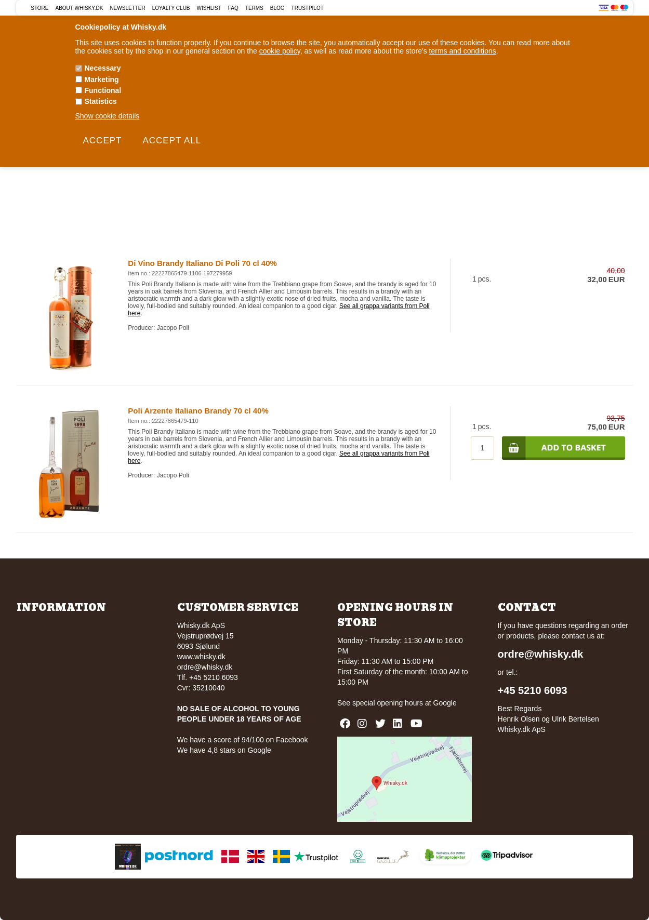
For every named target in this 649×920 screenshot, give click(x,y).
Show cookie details (107, 116)
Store (39, 8)
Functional (103, 90)
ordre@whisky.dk (205, 667)
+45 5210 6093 (532, 690)
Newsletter (127, 8)
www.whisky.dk (201, 656)
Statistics (101, 101)
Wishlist (209, 8)
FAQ (233, 8)
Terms (254, 8)
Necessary (103, 68)
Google (445, 703)
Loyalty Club (171, 8)
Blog (277, 8)
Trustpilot (308, 8)
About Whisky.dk (79, 8)
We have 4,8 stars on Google (224, 750)
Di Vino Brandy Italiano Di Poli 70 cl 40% (202, 263)
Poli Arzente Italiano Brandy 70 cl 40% (198, 410)
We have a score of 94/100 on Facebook (242, 740)
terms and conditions (462, 51)
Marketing (102, 79)
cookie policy (279, 51)
